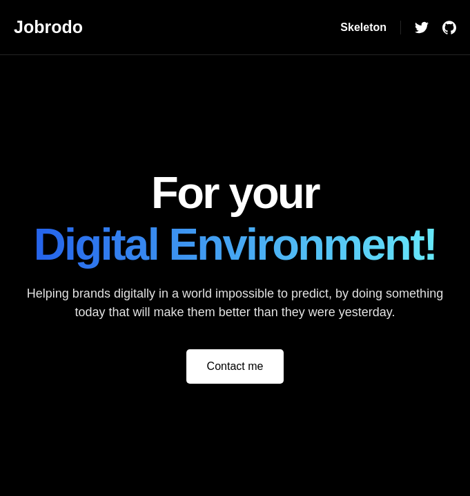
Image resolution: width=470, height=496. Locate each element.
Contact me (235, 366)
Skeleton (363, 27)
